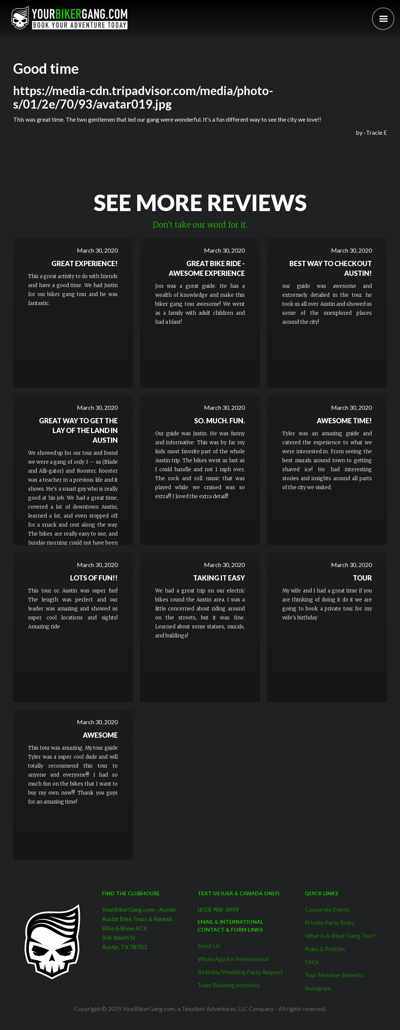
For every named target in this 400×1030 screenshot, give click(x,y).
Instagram (318, 987)
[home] (69, 18)
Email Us (209, 945)
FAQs (312, 961)
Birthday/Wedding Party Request (240, 971)
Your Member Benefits (334, 974)
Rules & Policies (325, 948)
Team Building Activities (229, 984)
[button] (383, 18)
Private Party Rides (329, 922)
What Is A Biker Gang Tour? (340, 935)
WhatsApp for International (233, 958)
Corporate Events (327, 909)
